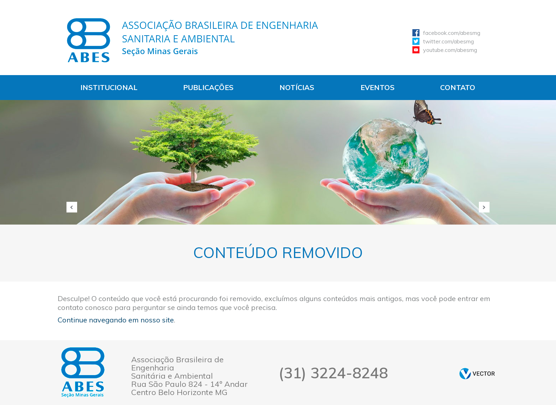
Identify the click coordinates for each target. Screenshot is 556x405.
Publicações (208, 87)
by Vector (477, 373)
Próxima (484, 207)
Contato (457, 87)
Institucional (109, 87)
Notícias (296, 87)
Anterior (71, 207)
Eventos (377, 87)
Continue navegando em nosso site (116, 319)
